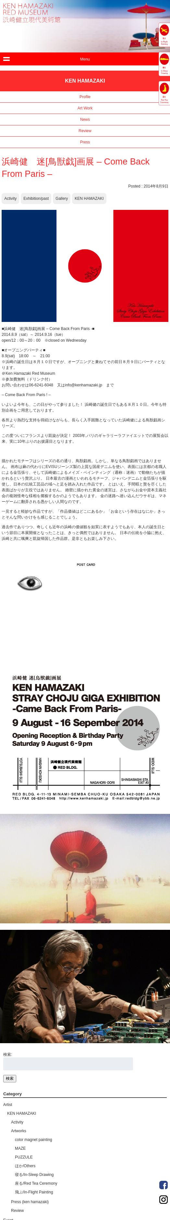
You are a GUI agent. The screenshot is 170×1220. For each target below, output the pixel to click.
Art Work (85, 108)
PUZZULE (24, 1157)
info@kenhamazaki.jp (83, 385)
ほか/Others (25, 1166)
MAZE (20, 1148)
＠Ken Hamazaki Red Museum (28, 373)
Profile (85, 97)
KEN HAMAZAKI (89, 198)
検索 (10, 1078)
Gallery (61, 198)
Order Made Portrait (163, 1185)
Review (85, 131)
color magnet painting (33, 1139)
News (85, 119)
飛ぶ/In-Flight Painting (34, 1192)
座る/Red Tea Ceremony (36, 1183)
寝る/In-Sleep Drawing (34, 1174)
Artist (7, 1104)
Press (85, 142)
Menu (85, 59)
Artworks (18, 1131)
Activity (10, 198)
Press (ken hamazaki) (30, 1202)
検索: (7, 1054)
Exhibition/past (36, 198)
